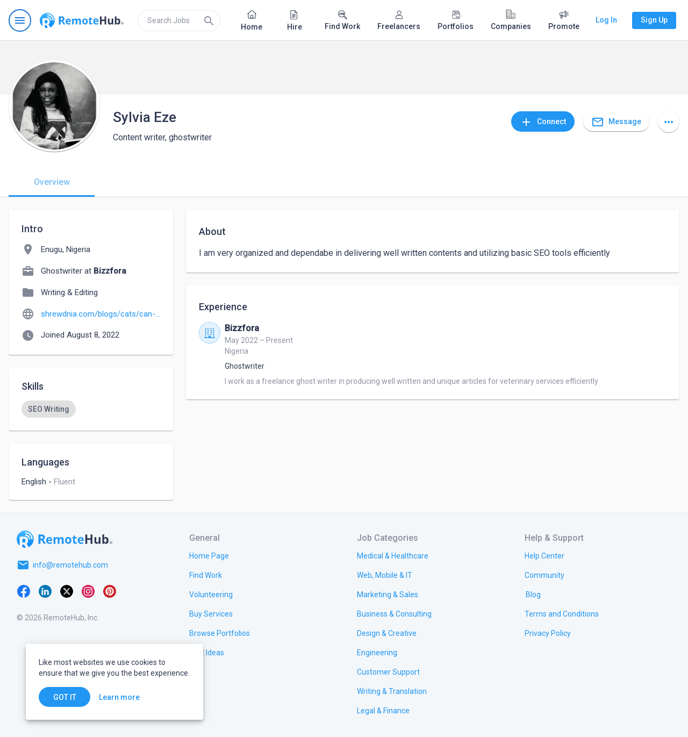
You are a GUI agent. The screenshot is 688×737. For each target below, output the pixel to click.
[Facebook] (23, 591)
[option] (49, 409)
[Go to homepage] (82, 20)
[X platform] (66, 591)
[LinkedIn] (45, 591)
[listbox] (91, 409)
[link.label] (544, 555)
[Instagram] (88, 591)
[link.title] (209, 555)
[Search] (209, 20)
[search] (179, 20)
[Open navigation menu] (20, 20)
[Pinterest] (109, 591)
